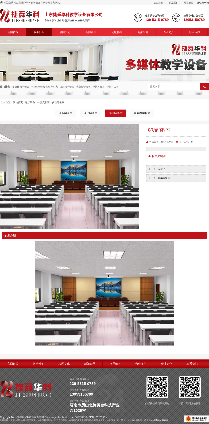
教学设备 (39, 32)
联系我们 (174, 2)
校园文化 (65, 32)
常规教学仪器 (142, 113)
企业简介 (159, 2)
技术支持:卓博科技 (152, 420)
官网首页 (13, 32)
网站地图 (188, 2)
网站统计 (166, 420)
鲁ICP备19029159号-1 (97, 417)
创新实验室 (65, 113)
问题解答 (116, 32)
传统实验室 (43, 102)
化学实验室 (164, 178)
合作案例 (142, 32)
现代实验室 (91, 113)
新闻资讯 (91, 32)
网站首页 (18, 102)
